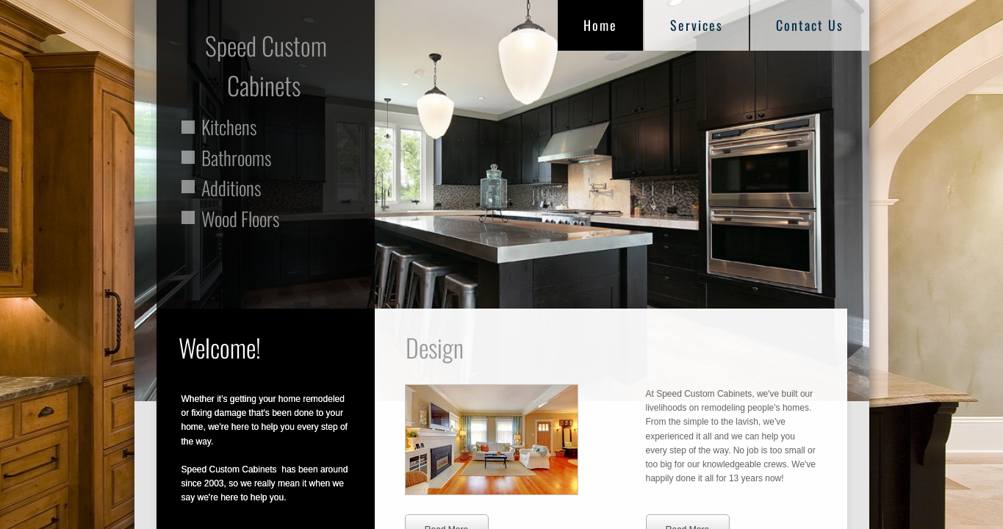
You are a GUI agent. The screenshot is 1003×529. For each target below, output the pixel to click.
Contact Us (810, 25)
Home (600, 25)
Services (696, 25)
